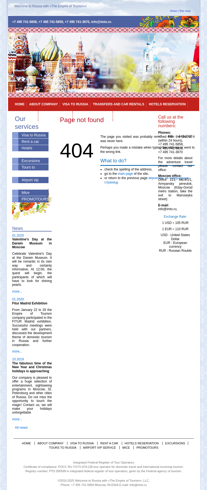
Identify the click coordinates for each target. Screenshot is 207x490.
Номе (173, 10)
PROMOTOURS (35, 199)
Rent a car (30, 141)
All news (21, 427)
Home (20, 104)
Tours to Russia (63, 447)
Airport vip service (93, 116)
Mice (119, 116)
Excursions (31, 161)
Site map (185, 10)
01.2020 (18, 235)
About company (43, 104)
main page (125, 174)
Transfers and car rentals (118, 104)
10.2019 (18, 359)
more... (17, 291)
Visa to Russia (75, 104)
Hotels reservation (167, 104)
